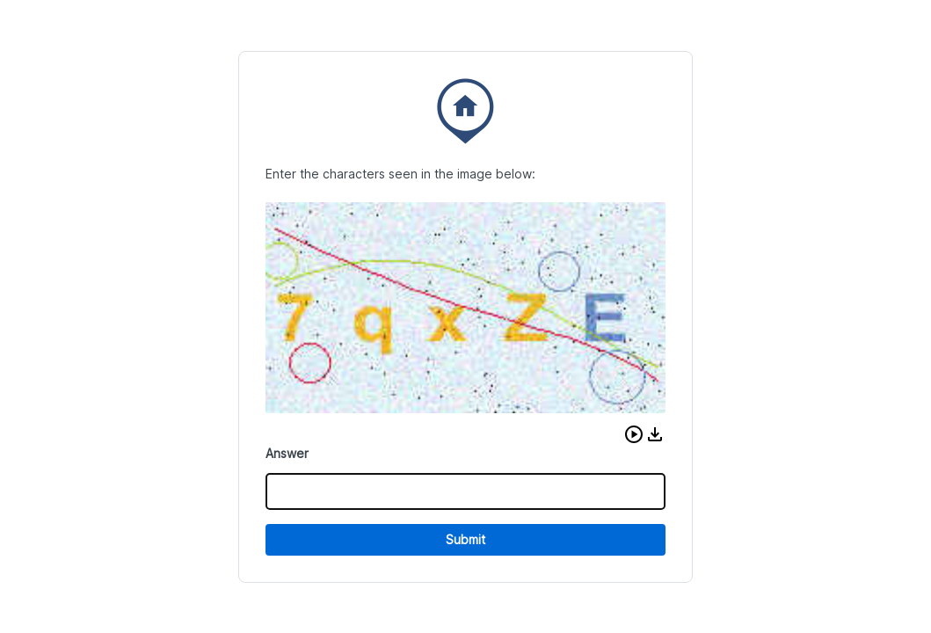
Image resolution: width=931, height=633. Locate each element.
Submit (465, 539)
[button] (633, 434)
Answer (287, 453)
